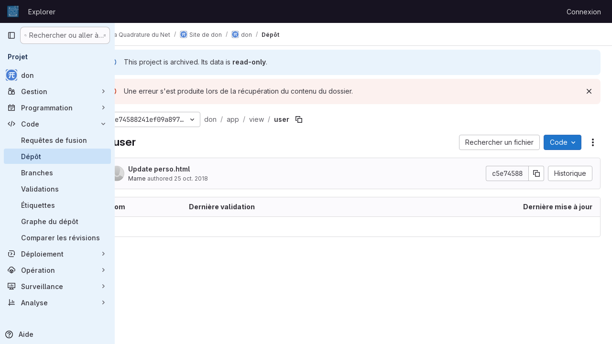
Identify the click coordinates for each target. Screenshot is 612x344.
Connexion (584, 12)
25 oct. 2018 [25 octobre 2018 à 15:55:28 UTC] (216, 178)
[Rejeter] (589, 91)
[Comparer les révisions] (57, 237)
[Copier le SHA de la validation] (536, 173)
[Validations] (57, 188)
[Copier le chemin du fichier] (324, 119)
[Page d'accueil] (13, 11)
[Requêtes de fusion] (57, 140)
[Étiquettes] (57, 205)
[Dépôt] (57, 156)
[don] (57, 75)
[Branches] (57, 172)
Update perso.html (184, 169)
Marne (162, 178)
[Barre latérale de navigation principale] (11, 35)
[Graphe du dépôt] (57, 221)
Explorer (41, 12)
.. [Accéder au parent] (135, 227)
